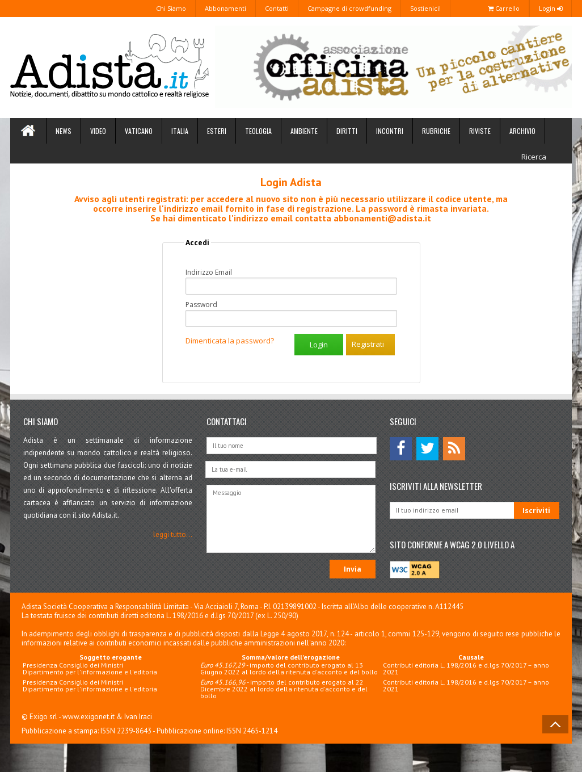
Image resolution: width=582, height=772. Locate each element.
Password (201, 304)
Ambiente (304, 131)
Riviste (480, 131)
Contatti (277, 8)
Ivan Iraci (138, 716)
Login (550, 8)
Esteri (216, 131)
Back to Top (555, 724)
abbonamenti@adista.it (382, 218)
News (63, 131)
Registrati (368, 344)
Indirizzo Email (208, 272)
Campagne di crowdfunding (349, 8)
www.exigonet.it (88, 716)
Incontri (389, 131)
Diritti (346, 131)
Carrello (504, 8)
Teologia (258, 131)
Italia (179, 131)
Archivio (522, 131)
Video (98, 131)
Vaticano (139, 131)
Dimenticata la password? (229, 340)
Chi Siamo (171, 8)
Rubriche (436, 131)
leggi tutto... (172, 534)
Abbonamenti (225, 8)
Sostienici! (425, 8)
